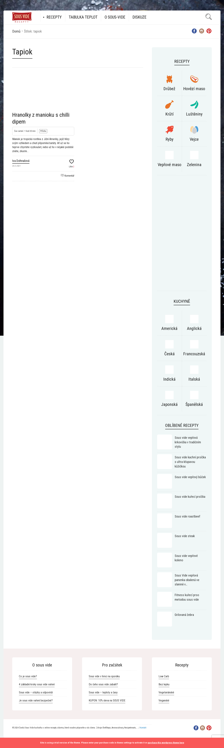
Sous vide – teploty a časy (103, 692)
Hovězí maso (194, 88)
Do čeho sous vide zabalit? (103, 684)
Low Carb (164, 676)
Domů (16, 31)
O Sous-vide (115, 17)
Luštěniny (194, 114)
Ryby (169, 139)
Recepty (54, 17)
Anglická (194, 328)
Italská (194, 379)
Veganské (164, 700)
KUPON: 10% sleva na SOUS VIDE (107, 700)
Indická (169, 379)
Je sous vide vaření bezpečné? (36, 700)
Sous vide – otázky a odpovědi (36, 692)
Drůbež (169, 88)
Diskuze (139, 17)
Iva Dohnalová (20, 161)
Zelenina (194, 164)
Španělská (194, 404)
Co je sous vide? (28, 676)
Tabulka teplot (83, 17)
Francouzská (194, 353)
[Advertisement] (181, 234)
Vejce (194, 139)
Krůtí (169, 114)
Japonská (169, 404)
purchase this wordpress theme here (166, 742)
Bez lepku (164, 684)
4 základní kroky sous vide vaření (37, 684)
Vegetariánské (166, 692)
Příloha (43, 131)
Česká (169, 353)
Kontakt (143, 727)
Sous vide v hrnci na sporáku (104, 676)
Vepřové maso (169, 164)
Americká (169, 328)
